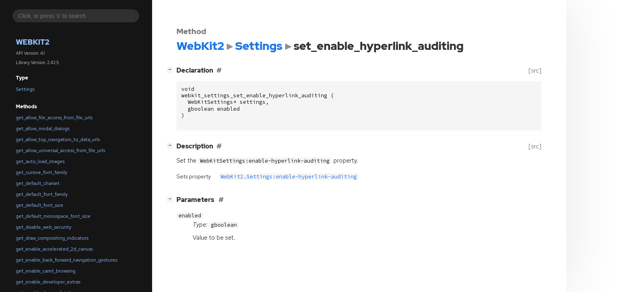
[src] (535, 70)
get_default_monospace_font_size (53, 216)
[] (171, 69)
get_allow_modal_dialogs (42, 128)
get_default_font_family (42, 194)
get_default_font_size (39, 205)
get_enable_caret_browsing (45, 271)
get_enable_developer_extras (48, 282)
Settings (25, 89)
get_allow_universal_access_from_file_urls (60, 150)
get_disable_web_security (43, 227)
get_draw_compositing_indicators (52, 238)
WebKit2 (32, 42)
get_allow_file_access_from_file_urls (54, 117)
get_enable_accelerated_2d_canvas (54, 249)
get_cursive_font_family (41, 172)
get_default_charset (38, 183)
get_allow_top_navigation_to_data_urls (58, 139)
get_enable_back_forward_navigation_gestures (66, 260)
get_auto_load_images (40, 161)
